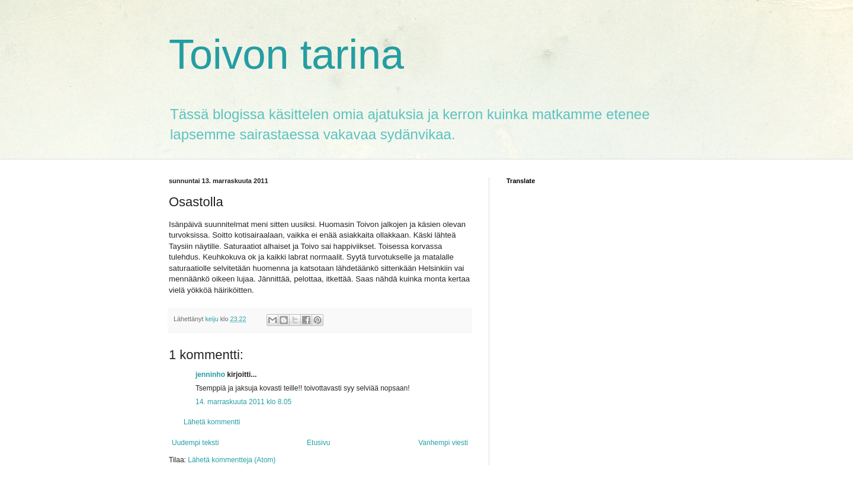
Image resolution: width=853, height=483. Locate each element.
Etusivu (318, 443)
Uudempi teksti (195, 443)
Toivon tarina (286, 54)
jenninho (210, 374)
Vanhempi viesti (443, 443)
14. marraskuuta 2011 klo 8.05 (243, 402)
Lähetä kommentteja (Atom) (231, 460)
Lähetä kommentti (212, 422)
